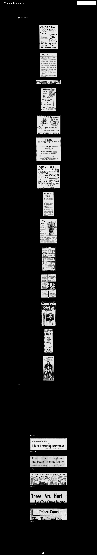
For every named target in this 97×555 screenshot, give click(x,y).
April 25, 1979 (33, 469)
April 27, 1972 (33, 486)
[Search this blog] (88, 3)
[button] (19, 22)
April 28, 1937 (33, 504)
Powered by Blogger (48, 553)
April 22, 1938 (33, 521)
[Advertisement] (48, 416)
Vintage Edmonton (14, 2)
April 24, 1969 (33, 451)
